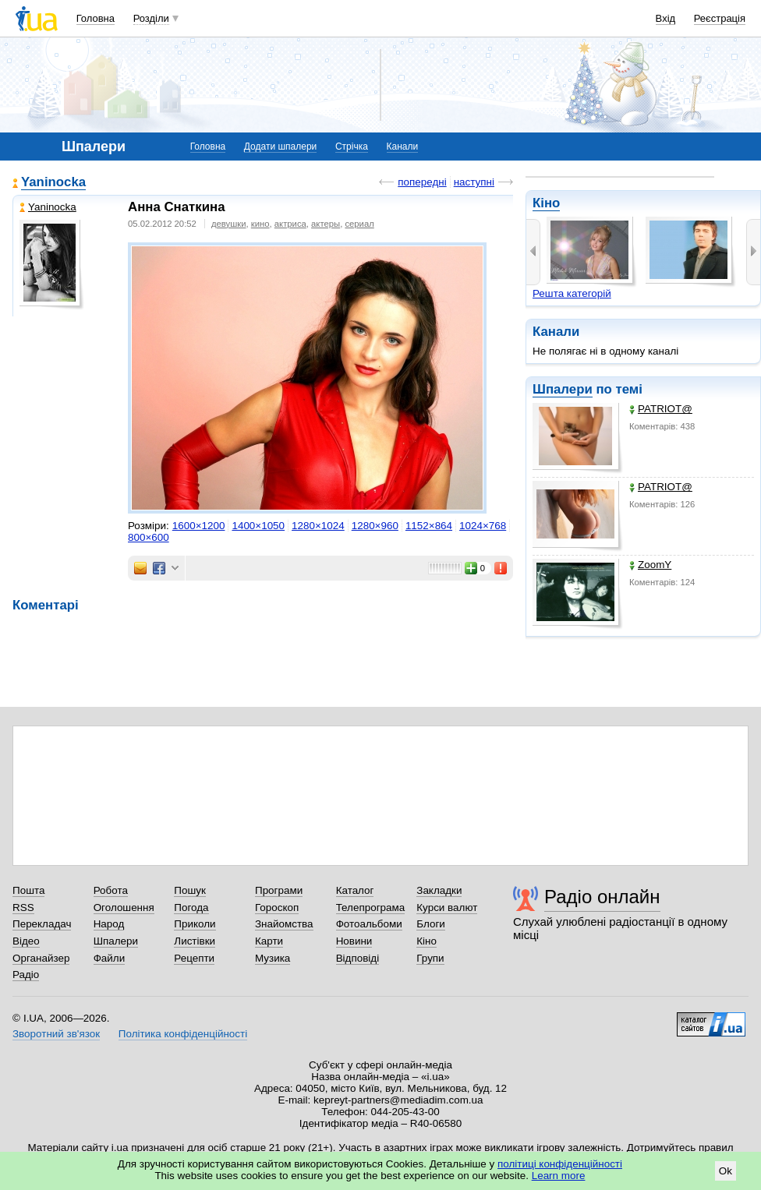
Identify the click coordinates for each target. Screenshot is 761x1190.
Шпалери (563, 389)
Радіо (25, 974)
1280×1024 (318, 525)
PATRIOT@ (660, 409)
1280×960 (375, 525)
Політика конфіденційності (183, 1034)
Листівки (194, 941)
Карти (269, 941)
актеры (325, 223)
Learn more (559, 1175)
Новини (354, 941)
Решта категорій (572, 293)
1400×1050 (258, 525)
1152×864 (428, 525)
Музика (272, 958)
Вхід (666, 18)
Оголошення (124, 907)
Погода (191, 907)
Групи (430, 958)
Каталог (355, 890)
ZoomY (650, 564)
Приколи (194, 924)
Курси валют (446, 907)
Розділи (151, 18)
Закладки (439, 890)
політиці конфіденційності (559, 1164)
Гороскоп (277, 907)
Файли (110, 958)
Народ (109, 924)
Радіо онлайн (602, 896)
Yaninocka (53, 182)
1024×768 (482, 525)
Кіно (546, 203)
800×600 (148, 537)
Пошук (190, 890)
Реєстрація (719, 18)
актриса (290, 223)
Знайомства (284, 924)
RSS (23, 907)
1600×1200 (198, 525)
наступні (474, 182)
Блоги (430, 924)
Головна (95, 18)
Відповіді (358, 958)
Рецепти (194, 958)
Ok (725, 1171)
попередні (422, 182)
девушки (228, 223)
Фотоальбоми (369, 924)
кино (260, 223)
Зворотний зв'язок (56, 1034)
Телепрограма (370, 907)
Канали (403, 146)
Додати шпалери (280, 146)
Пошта (28, 890)
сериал (359, 223)
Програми (279, 890)
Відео (26, 941)
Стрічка (351, 146)
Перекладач (41, 924)
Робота (111, 890)
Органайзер (40, 958)
